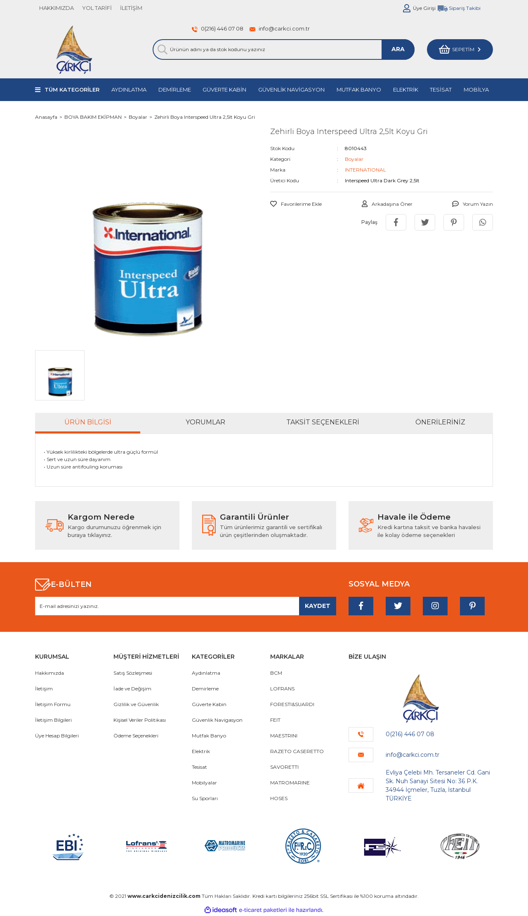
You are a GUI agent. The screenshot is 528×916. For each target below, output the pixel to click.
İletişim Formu (53, 704)
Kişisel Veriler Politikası (139, 720)
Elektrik (201, 751)
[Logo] (74, 49)
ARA (398, 49)
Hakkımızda (49, 673)
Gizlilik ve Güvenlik (136, 704)
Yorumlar (205, 422)
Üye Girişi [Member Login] (424, 8)
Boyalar (354, 159)
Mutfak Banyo (209, 735)
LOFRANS (282, 688)
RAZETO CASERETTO (297, 751)
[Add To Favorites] (296, 204)
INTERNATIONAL (365, 170)
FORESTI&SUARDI (292, 704)
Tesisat (199, 767)
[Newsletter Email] (185, 606)
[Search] (284, 49)
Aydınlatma (206, 673)
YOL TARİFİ (97, 8)
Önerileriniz (440, 422)
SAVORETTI (284, 767)
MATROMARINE (290, 782)
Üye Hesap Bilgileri (57, 735)
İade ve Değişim (132, 688)
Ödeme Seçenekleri (135, 735)
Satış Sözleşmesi (132, 673)
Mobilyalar (204, 782)
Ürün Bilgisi (87, 422)
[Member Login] (406, 8)
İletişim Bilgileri (53, 720)
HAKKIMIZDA (56, 8)
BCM (276, 673)
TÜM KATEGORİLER (72, 89)
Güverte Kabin (209, 704)
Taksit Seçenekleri (322, 422)
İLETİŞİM (131, 8)
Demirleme (205, 688)
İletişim (44, 688)
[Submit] (317, 606)
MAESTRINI (283, 735)
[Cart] (460, 49)
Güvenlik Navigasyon (217, 720)
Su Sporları (205, 798)
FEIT (275, 720)
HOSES (279, 798)
